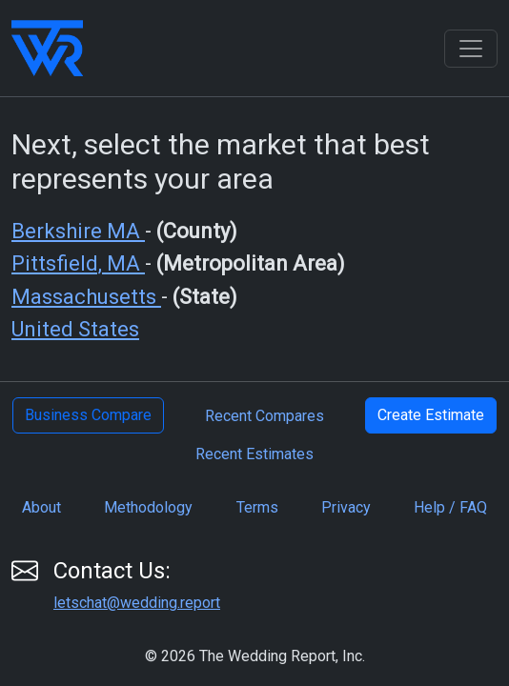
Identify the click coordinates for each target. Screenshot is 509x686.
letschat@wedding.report (136, 603)
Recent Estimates (254, 454)
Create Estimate (430, 415)
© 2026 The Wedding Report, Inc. (255, 656)
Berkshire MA (78, 231)
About (41, 507)
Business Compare (88, 415)
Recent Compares (264, 416)
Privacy (346, 507)
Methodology (148, 507)
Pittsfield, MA (78, 263)
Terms (257, 507)
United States (75, 329)
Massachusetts (86, 297)
